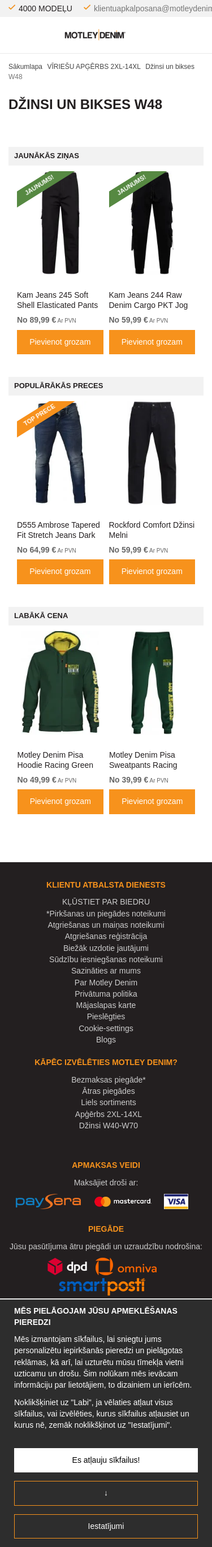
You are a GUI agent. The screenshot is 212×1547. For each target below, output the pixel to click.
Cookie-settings (106, 1028)
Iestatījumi (106, 1526)
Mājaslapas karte (106, 1005)
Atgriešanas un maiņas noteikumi (105, 924)
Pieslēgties (106, 1016)
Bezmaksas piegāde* (108, 1079)
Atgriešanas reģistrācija (106, 936)
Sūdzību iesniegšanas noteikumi (106, 959)
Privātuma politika (106, 993)
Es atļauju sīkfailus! (106, 1460)
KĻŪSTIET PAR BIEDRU (106, 901)
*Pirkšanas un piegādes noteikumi (106, 913)
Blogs (106, 1039)
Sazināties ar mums (106, 970)
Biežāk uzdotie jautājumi (106, 948)
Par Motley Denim (106, 982)
